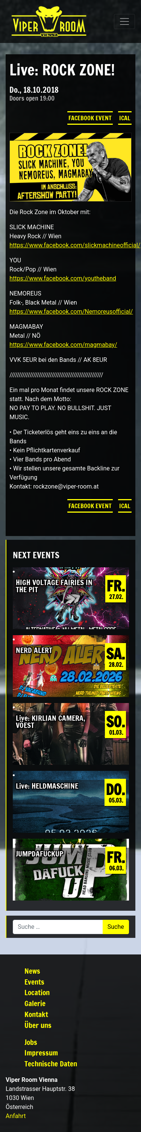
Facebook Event (90, 118)
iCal (124, 118)
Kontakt (36, 1014)
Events (34, 982)
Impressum (41, 1053)
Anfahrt (16, 1116)
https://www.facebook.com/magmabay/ (63, 344)
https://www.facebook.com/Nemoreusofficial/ (71, 311)
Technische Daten (50, 1063)
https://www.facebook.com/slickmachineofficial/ (74, 245)
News (32, 971)
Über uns (38, 1025)
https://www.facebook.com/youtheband (62, 278)
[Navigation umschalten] (124, 21)
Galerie (34, 1003)
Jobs (30, 1042)
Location (37, 992)
